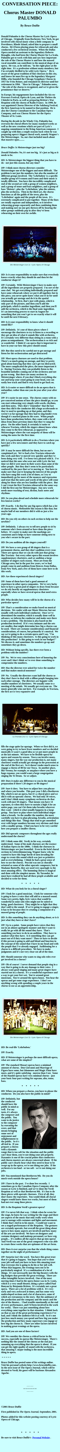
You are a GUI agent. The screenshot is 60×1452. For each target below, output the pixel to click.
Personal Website (41, 1437)
